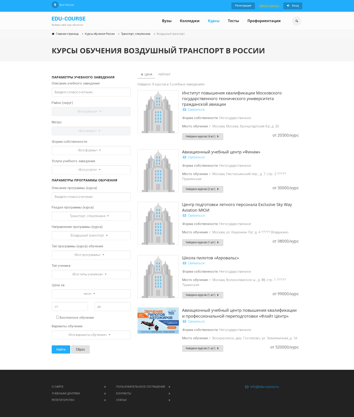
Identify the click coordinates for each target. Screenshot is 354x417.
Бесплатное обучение (75, 318)
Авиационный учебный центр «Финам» (221, 152)
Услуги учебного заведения (73, 161)
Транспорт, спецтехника (135, 33)
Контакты (123, 393)
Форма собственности (69, 142)
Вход (293, 5)
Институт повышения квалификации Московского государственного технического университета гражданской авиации (232, 98)
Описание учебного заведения (76, 83)
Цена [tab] (146, 74)
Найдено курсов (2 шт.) (203, 189)
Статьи (121, 400)
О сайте (57, 386)
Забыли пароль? (269, 5)
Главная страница (67, 33)
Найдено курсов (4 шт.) (203, 136)
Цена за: (58, 285)
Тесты (233, 20)
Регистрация (243, 5)
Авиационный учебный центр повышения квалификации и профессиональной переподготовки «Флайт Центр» (239, 313)
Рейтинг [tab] (164, 74)
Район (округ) (62, 103)
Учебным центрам (66, 393)
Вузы (166, 20)
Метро (57, 122)
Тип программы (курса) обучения (77, 246)
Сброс (80, 349)
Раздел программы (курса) (73, 207)
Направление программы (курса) (77, 227)
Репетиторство (63, 400)
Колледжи (190, 20)
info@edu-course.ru (262, 387)
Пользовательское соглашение (140, 386)
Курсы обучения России (100, 33)
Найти (60, 349)
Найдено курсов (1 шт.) (203, 242)
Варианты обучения (67, 326)
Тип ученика (61, 266)
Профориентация (264, 20)
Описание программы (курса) (74, 188)
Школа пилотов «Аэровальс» (210, 257)
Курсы (214, 20)
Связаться (193, 110)
